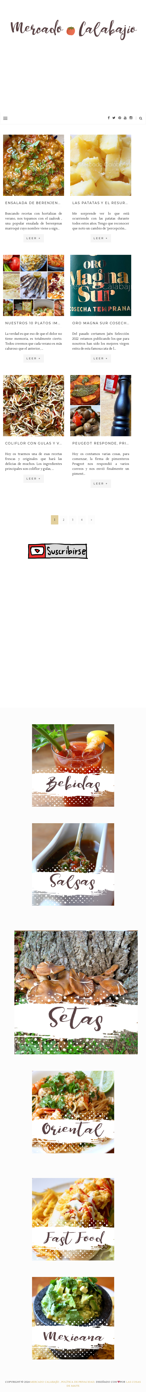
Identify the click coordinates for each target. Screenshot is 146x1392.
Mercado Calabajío (45, 1382)
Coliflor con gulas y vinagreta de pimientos (33, 443)
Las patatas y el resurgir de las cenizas (100, 203)
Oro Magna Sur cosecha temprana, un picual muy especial (100, 323)
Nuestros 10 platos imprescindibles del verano (33, 323)
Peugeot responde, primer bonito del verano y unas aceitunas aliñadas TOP (100, 443)
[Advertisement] (73, 81)
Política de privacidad (77, 1382)
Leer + (33, 238)
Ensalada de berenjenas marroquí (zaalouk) (33, 203)
